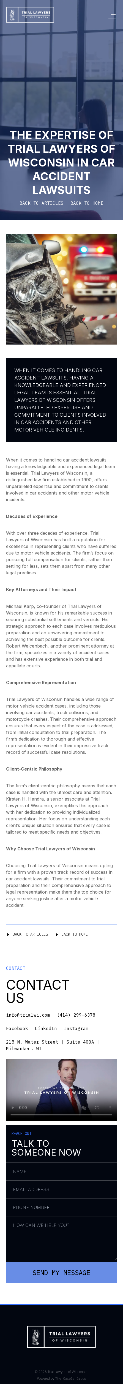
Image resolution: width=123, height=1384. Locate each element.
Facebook (17, 1028)
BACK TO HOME (86, 203)
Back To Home (71, 934)
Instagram (76, 1028)
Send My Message (61, 1272)
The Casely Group (70, 1378)
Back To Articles (27, 934)
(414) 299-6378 (76, 1015)
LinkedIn (46, 1028)
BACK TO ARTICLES (42, 203)
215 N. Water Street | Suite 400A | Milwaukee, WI (53, 1045)
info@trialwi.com (28, 1015)
